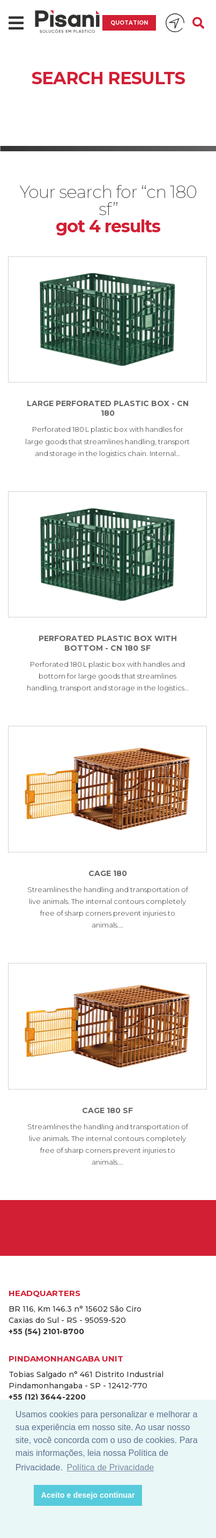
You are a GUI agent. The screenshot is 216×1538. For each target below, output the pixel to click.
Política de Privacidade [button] (110, 1467)
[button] (23, 1495)
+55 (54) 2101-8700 (46, 1331)
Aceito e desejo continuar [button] (88, 1495)
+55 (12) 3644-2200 (47, 1397)
